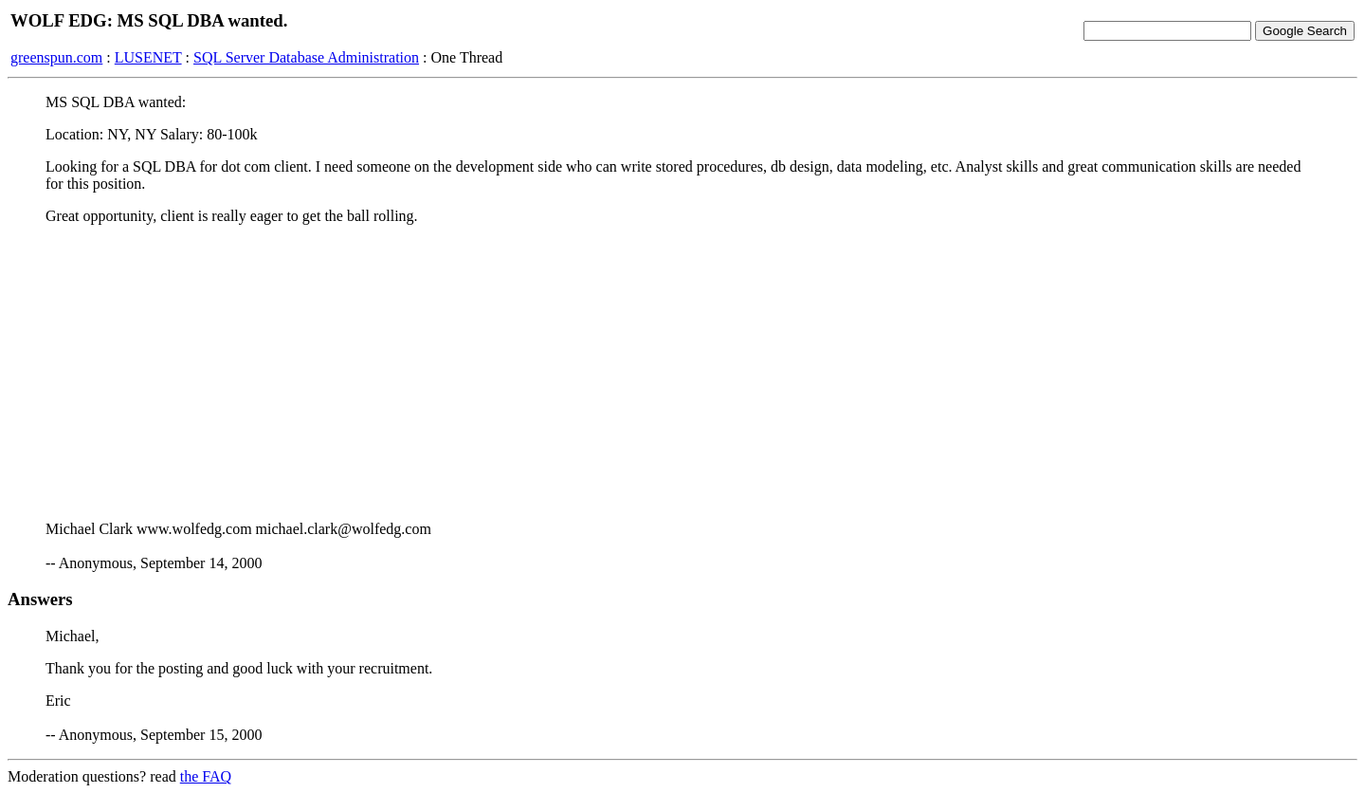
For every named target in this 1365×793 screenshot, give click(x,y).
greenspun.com (56, 57)
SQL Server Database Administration (306, 57)
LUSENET (148, 57)
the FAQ (205, 776)
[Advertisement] (682, 373)
